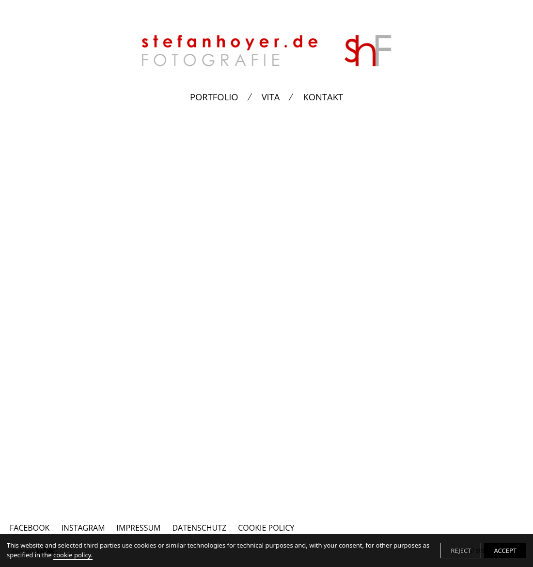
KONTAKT (323, 97)
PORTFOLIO (214, 97)
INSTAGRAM (83, 527)
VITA (271, 97)
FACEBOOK (29, 527)
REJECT (461, 550)
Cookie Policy (266, 527)
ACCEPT (505, 550)
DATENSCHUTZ (199, 527)
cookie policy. (73, 555)
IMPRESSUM (139, 527)
